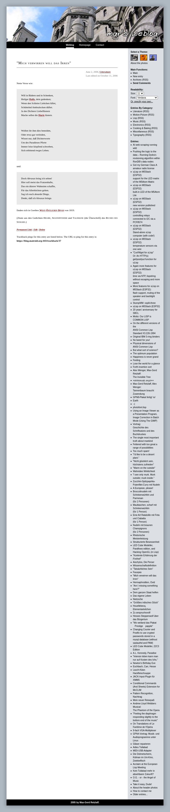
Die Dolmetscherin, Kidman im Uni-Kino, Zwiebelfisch (143, 757)
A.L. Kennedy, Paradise (144, 653)
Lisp (135, 118)
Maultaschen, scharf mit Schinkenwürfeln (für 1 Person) (145, 508)
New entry (138, 76)
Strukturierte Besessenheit (146, 542)
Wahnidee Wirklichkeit (144, 471)
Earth (135, 400)
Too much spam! (141, 451)
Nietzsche (138, 599)
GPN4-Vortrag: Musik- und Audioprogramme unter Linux (146, 737)
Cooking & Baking (142, 128)
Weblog (70, 45)
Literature (105, 71)
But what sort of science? (145, 350)
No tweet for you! (141, 340)
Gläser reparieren (141, 744)
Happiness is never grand (145, 357)
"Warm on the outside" (144, 468)
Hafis (32, 99)
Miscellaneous (140, 131)
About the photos (139, 63)
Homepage (85, 45)
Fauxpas (137, 572)
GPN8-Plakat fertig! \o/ (144, 397)
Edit (35, 229)
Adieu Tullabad (140, 747)
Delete (42, 229)
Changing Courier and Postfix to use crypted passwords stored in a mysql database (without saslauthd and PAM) (145, 636)
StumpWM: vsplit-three (144, 303)
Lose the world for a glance (146, 363)
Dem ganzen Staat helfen (145, 592)
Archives (137, 80)
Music (136, 121)
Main (135, 73)
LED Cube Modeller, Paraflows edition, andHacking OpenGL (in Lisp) (146, 548)
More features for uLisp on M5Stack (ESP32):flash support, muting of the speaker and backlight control (146, 293)
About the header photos (145, 787)
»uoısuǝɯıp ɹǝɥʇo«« (143, 380)
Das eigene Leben (142, 596)
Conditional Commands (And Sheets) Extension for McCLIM (146, 686)
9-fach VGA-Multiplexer (144, 730)
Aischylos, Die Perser (143, 562)
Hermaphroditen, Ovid (144, 582)
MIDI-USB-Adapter (142, 750)
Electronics (138, 125)
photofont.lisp (139, 407)
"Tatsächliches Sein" (143, 569)
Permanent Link (24, 229)
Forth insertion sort (142, 367)
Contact (100, 45)
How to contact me (142, 791)
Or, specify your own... (142, 101)
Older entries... (140, 794)
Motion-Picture (140, 115)
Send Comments (142, 83)
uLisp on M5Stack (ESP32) (146, 306)
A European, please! (143, 488)
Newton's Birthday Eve (144, 663)
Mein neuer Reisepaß (143, 700)
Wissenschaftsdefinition (145, 565)
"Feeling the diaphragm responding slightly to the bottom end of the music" (145, 717)
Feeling (136, 360)
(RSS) (145, 80)
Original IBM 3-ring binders (146, 336)
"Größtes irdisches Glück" (146, 602)
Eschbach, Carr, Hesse (144, 666)
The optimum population (145, 353)
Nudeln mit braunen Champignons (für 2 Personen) (142, 528)
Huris (41, 115)
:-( (134, 404)
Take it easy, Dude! (142, 784)
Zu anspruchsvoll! (141, 612)
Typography (139, 135)
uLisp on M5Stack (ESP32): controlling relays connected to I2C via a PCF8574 (144, 215)
